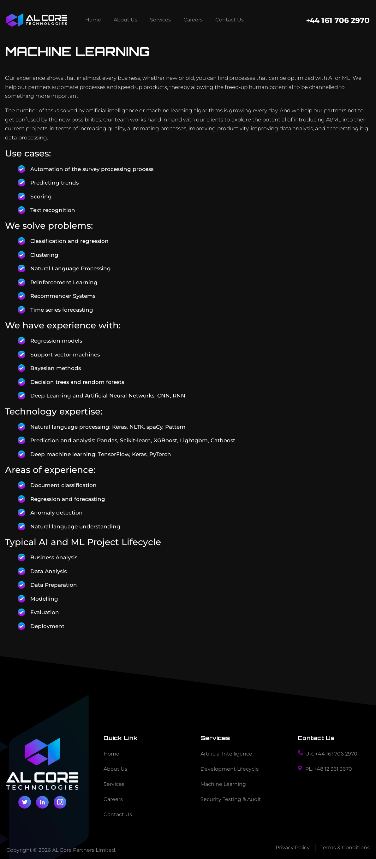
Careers (193, 20)
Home (93, 20)
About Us (125, 20)
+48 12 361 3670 (333, 769)
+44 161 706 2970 (338, 20)
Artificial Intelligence (226, 754)
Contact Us (229, 20)
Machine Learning (223, 784)
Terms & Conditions (345, 847)
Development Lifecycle (229, 769)
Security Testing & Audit (230, 799)
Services (160, 20)
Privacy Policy (293, 847)
